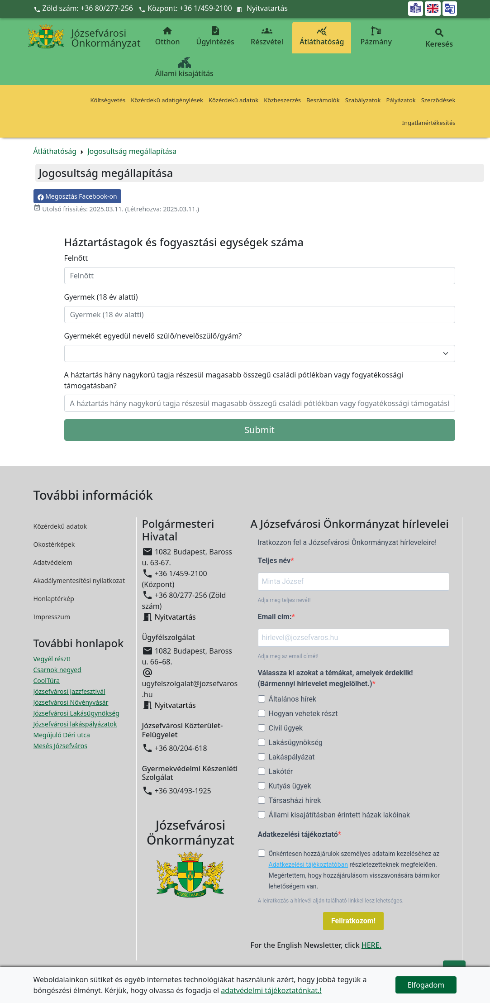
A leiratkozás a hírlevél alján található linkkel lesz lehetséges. (331, 901)
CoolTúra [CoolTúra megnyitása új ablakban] (46, 680)
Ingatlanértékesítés (429, 123)
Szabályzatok (363, 100)
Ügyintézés (215, 36)
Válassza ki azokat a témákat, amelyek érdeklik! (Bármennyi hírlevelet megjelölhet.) (335, 678)
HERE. (371, 945)
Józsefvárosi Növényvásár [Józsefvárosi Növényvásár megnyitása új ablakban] (71, 702)
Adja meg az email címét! (288, 656)
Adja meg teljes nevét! (284, 600)
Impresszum (52, 616)
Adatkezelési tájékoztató (298, 834)
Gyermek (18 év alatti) (101, 297)
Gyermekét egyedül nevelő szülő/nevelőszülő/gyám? (153, 336)
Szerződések (438, 100)
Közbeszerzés (282, 100)
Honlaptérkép (53, 598)
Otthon (167, 36)
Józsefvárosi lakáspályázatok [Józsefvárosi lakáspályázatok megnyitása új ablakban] (75, 724)
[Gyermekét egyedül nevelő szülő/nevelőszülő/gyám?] (259, 353)
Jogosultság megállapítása (131, 151)
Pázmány (376, 36)
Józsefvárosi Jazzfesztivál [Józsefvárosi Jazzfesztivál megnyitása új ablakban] (69, 691)
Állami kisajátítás (184, 67)
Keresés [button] (439, 38)
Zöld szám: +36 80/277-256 (84, 8)
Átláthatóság (322, 36)
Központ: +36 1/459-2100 (189, 8)
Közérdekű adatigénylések (167, 100)
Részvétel (267, 36)
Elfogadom (426, 985)
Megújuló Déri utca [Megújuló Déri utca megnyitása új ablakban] (61, 735)
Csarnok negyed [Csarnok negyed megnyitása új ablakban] (57, 669)
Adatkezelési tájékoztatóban (308, 864)
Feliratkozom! (353, 921)
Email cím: (275, 616)
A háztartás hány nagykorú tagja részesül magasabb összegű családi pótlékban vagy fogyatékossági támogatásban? (234, 380)
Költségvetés (108, 100)
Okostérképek (54, 544)
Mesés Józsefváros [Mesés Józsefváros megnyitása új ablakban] (60, 745)
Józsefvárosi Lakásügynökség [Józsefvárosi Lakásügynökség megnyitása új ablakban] (76, 713)
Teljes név (274, 560)
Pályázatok (400, 100)
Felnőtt (76, 258)
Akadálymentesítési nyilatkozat (79, 580)
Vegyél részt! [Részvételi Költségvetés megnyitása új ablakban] (52, 658)
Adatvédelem (53, 562)
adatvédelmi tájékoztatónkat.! (271, 990)
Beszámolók (323, 100)
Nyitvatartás (267, 8)
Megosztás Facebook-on (77, 196)
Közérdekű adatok (233, 100)
